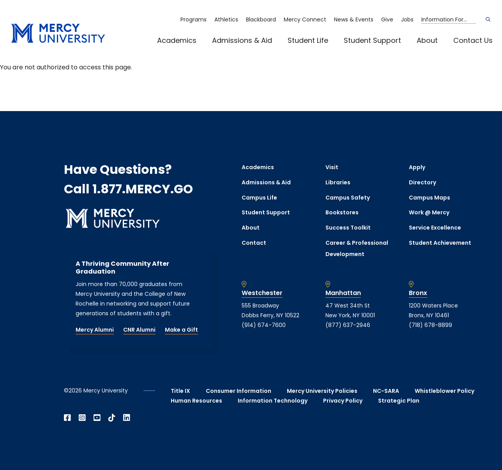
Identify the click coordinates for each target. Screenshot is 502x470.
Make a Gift (181, 330)
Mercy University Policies (322, 391)
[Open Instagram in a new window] (82, 418)
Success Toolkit (348, 227)
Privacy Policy (342, 401)
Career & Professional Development (356, 248)
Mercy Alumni (95, 330)
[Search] (488, 19)
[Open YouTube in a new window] (97, 418)
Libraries (337, 182)
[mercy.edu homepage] (58, 33)
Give (387, 19)
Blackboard (261, 19)
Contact (254, 243)
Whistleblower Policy (444, 391)
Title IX (180, 391)
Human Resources (196, 401)
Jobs (407, 19)
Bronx (418, 293)
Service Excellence (435, 227)
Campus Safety (347, 197)
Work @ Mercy (429, 212)
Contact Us (473, 40)
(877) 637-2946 (347, 325)
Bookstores (342, 212)
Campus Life (259, 197)
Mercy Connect (305, 19)
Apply (417, 167)
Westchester (262, 293)
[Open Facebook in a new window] (67, 418)
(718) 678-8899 (430, 325)
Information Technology (273, 401)
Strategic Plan (398, 401)
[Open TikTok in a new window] (111, 418)
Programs (193, 19)
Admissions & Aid (242, 40)
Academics (176, 40)
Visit (331, 167)
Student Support (372, 40)
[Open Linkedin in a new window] (126, 418)
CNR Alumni (139, 330)
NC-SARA (386, 391)
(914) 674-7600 (264, 325)
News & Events (353, 19)
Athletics (226, 19)
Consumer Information (238, 391)
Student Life (308, 40)
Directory (422, 182)
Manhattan (343, 293)
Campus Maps (429, 197)
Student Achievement (440, 243)
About (427, 40)
